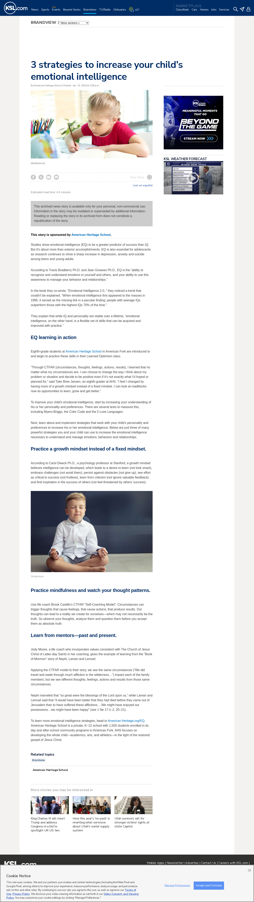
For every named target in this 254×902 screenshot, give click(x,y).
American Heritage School (91, 234)
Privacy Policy (21, 894)
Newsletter (175, 863)
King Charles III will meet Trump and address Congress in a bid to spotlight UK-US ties (48, 824)
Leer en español (143, 185)
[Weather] (135, 11)
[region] (127, 883)
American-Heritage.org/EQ (126, 720)
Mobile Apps (155, 863)
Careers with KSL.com (233, 863)
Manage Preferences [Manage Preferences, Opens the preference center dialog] (177, 885)
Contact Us (208, 863)
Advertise (191, 863)
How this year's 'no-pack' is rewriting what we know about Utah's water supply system (91, 824)
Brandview (44, 22)
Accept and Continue (209, 885)
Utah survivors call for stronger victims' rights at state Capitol (131, 822)
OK (249, 870)
